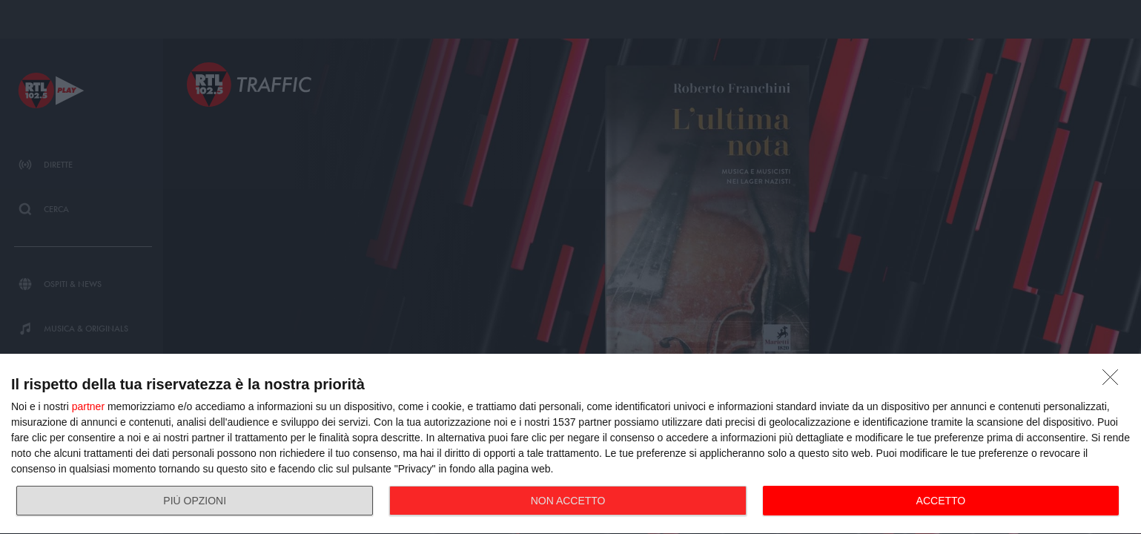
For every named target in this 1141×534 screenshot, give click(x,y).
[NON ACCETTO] (1114, 381)
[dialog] (570, 444)
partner (88, 406)
